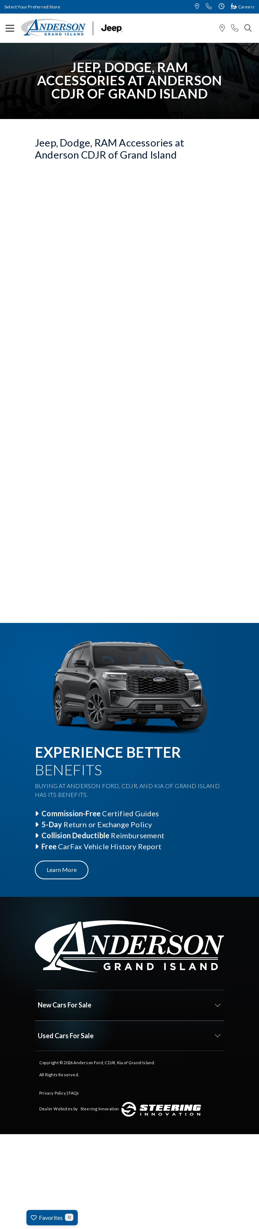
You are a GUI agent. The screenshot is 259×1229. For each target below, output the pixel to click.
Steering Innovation (99, 1108)
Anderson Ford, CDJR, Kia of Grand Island (113, 1062)
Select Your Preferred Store (32, 7)
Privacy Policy (52, 1093)
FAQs (74, 1093)
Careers (243, 7)
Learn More (62, 869)
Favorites (52, 1217)
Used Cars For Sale (66, 1036)
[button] (197, 7)
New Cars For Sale (64, 1005)
